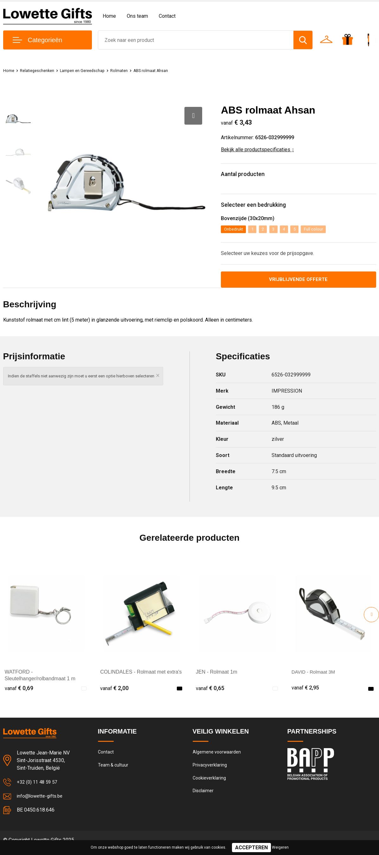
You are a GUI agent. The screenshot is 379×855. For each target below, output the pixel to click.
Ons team (137, 16)
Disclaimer (203, 799)
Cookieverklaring (210, 785)
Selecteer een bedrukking (260, 208)
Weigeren (280, 847)
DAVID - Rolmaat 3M (315, 677)
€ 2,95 (306, 693)
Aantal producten (248, 175)
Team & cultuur (114, 771)
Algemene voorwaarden (217, 758)
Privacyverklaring (210, 771)
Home (109, 16)
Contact (167, 16)
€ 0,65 (210, 693)
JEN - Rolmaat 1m (216, 677)
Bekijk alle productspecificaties (257, 150)
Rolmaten (135, 70)
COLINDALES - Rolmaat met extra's (141, 677)
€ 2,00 (114, 693)
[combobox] (196, 40)
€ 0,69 (19, 693)
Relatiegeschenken (41, 70)
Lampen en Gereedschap (93, 70)
